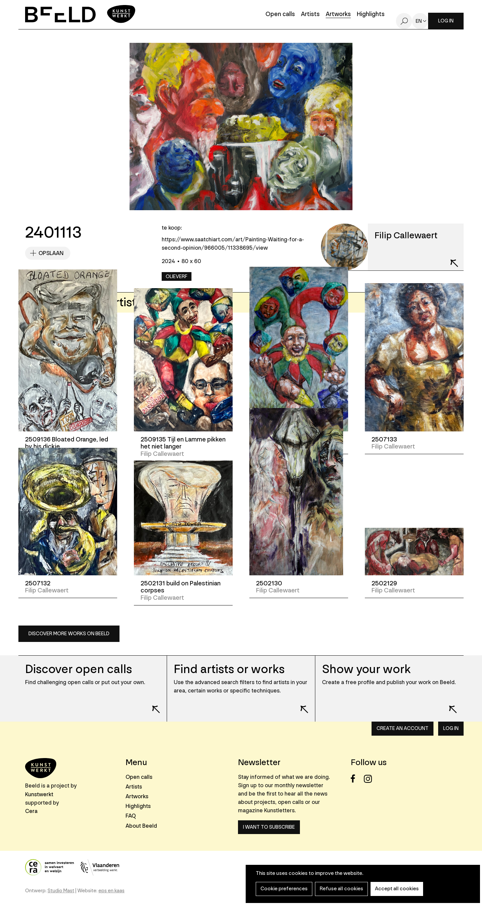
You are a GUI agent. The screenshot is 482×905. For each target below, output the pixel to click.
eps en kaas (111, 891)
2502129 (384, 583)
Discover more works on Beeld (68, 634)
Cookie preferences (283, 889)
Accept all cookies (392, 889)
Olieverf (176, 276)
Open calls (280, 14)
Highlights (371, 14)
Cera (31, 811)
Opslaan (51, 253)
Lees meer (151, 704)
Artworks (338, 14)
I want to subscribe (269, 827)
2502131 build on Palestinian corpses (181, 587)
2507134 (269, 439)
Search (404, 21)
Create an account (402, 728)
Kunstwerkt (39, 794)
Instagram (370, 779)
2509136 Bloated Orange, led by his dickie (66, 443)
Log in (446, 21)
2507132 (38, 583)
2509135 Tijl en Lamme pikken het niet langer (183, 443)
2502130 (269, 583)
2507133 (384, 439)
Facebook (357, 779)
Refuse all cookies (338, 889)
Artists (310, 14)
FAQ (131, 815)
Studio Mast (61, 891)
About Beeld (141, 825)
